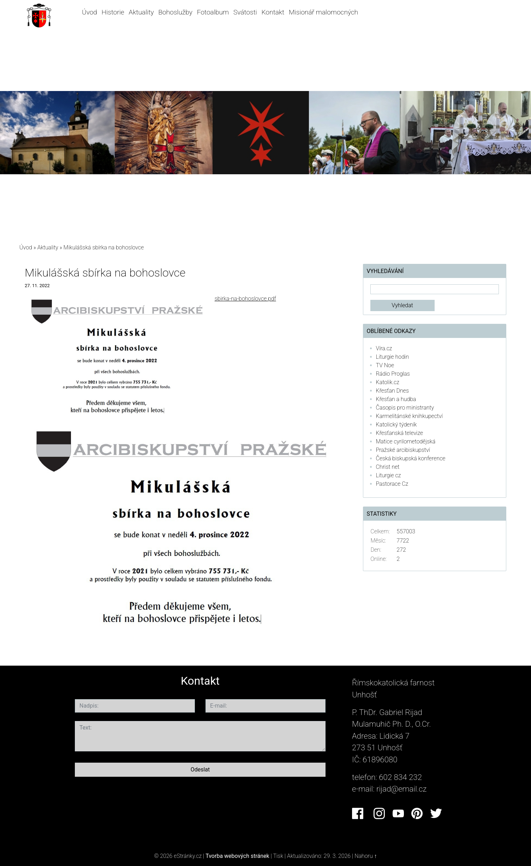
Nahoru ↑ (365, 856)
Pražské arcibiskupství (403, 450)
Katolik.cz (387, 382)
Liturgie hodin (392, 356)
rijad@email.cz (401, 788)
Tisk (278, 856)
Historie (113, 12)
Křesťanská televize (399, 433)
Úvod (89, 12)
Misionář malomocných (323, 12)
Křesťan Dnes (392, 390)
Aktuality (141, 12)
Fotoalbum (213, 12)
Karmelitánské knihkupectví (409, 416)
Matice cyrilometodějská (406, 441)
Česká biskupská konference (411, 458)
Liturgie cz (388, 475)
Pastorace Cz (392, 483)
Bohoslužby (175, 12)
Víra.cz (384, 348)
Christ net (388, 467)
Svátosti (245, 12)
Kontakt (273, 12)
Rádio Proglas (393, 373)
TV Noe (385, 365)
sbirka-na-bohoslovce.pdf (245, 298)
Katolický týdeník (396, 424)
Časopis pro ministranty (405, 407)
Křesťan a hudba (396, 399)
